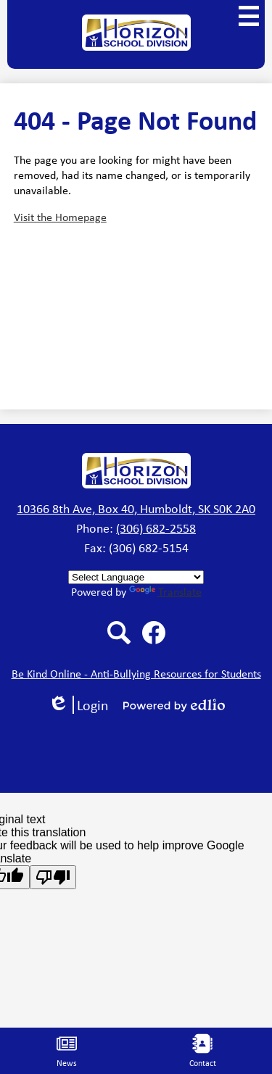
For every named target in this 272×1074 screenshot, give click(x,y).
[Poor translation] (53, 877)
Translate (165, 591)
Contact (202, 1051)
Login (78, 705)
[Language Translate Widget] (136, 577)
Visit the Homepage (60, 217)
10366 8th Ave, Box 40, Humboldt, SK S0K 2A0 (136, 508)
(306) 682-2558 (156, 528)
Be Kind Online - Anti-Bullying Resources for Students (136, 673)
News (67, 1051)
